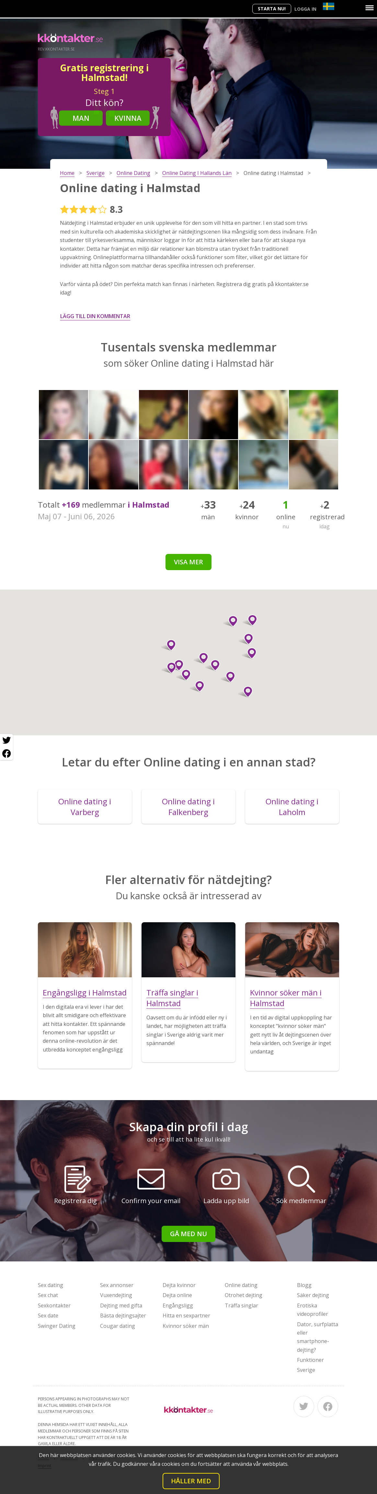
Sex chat (48, 1295)
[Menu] (369, 7)
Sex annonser (116, 1285)
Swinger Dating (56, 1325)
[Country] (328, 6)
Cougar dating (117, 1325)
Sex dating (50, 1285)
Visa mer (188, 561)
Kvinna (128, 118)
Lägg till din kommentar (95, 316)
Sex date (48, 1315)
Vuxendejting (116, 1295)
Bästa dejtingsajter (123, 1315)
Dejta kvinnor (179, 1285)
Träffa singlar (241, 1305)
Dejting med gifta (121, 1305)
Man (81, 118)
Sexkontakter (54, 1305)
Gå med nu (188, 1233)
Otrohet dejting (243, 1295)
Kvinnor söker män (186, 1325)
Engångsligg (178, 1305)
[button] (245, 692)
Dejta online (177, 1295)
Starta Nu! (272, 9)
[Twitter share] (6, 740)
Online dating (241, 1285)
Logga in (305, 9)
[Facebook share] (6, 753)
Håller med (191, 1481)
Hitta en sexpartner (186, 1315)
